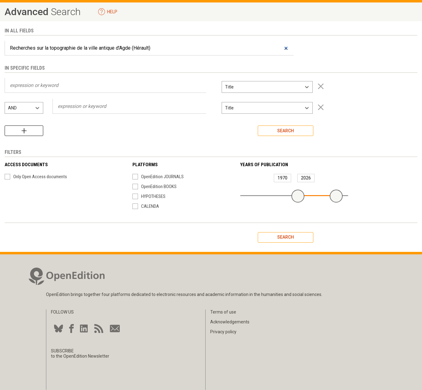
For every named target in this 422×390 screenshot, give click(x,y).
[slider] (297, 196)
